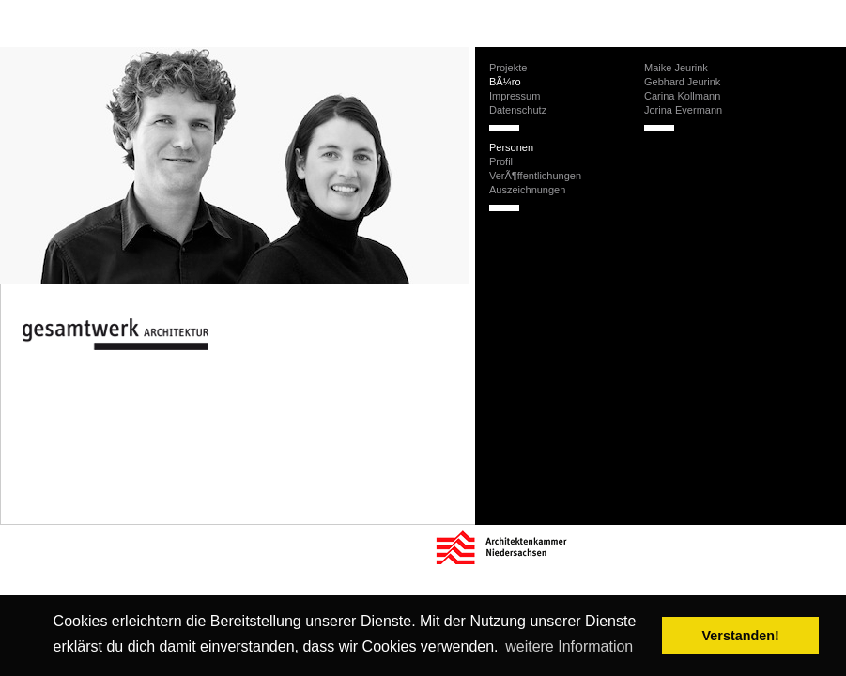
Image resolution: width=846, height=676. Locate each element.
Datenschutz (517, 109)
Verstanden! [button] (740, 635)
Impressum (514, 95)
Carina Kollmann (682, 95)
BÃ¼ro (505, 81)
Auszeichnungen (527, 189)
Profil (501, 161)
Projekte (508, 67)
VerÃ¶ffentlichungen (535, 175)
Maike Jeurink (676, 67)
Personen (511, 147)
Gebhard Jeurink (682, 81)
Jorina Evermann (683, 109)
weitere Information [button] (569, 646)
